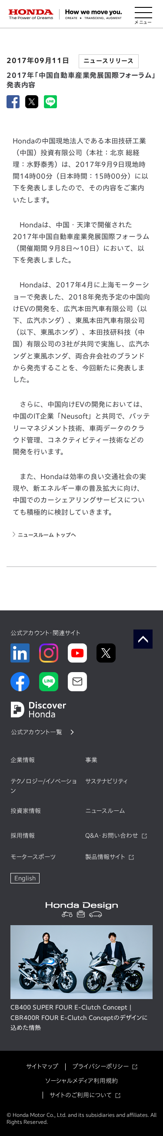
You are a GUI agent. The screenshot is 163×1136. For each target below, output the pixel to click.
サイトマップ (42, 1066)
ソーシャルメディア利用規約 (81, 1081)
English (25, 878)
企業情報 (22, 760)
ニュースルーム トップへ (47, 534)
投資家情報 (25, 811)
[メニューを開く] (143, 14)
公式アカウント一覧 (36, 732)
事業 (91, 760)
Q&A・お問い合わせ (111, 836)
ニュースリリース (108, 61)
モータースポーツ (33, 857)
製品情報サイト (105, 857)
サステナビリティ (106, 781)
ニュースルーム (105, 811)
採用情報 (22, 836)
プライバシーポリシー (100, 1066)
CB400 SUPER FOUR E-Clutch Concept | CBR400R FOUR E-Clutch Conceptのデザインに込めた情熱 (79, 1017)
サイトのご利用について (81, 1095)
